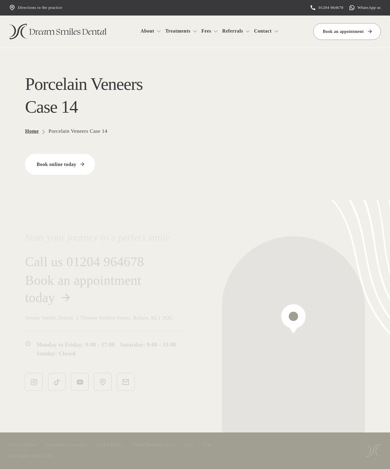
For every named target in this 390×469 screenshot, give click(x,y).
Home (32, 131)
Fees (206, 31)
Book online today (56, 164)
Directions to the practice (35, 8)
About (147, 31)
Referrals (232, 31)
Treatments (177, 31)
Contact (263, 31)
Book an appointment (343, 31)
